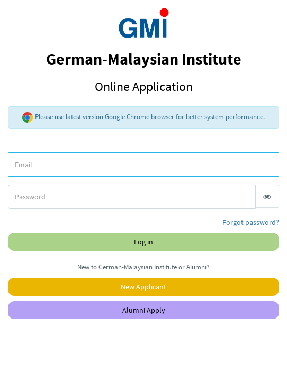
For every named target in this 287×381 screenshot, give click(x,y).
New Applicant (143, 287)
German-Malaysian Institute (143, 72)
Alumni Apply (143, 310)
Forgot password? (250, 222)
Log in (143, 242)
